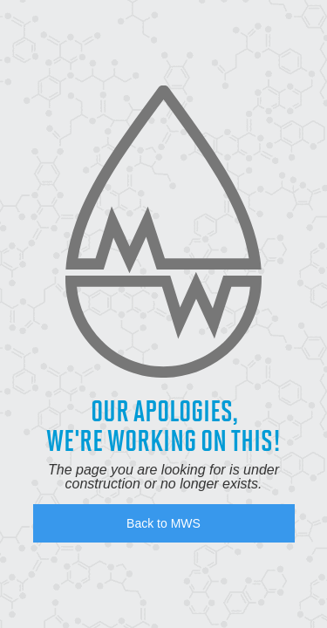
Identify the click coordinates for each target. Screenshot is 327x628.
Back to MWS (163, 523)
